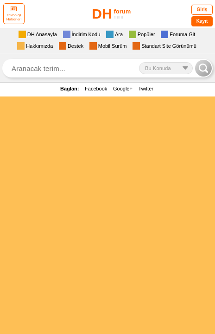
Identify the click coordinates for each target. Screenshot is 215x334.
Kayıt (202, 21)
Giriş (202, 9)
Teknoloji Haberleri (13, 13)
